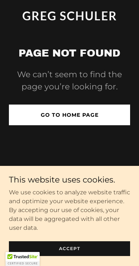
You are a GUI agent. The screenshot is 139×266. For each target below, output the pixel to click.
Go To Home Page (70, 115)
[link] (69, 18)
